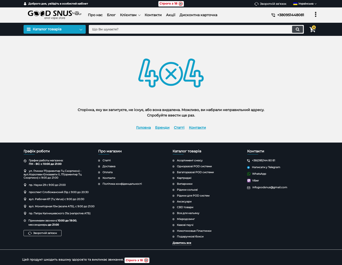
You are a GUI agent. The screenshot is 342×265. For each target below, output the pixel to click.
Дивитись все (182, 242)
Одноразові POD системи (194, 166)
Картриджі (184, 178)
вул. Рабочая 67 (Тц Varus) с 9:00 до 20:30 (54, 199)
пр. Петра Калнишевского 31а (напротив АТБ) (57, 213)
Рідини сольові (187, 189)
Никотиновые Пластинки (194, 230)
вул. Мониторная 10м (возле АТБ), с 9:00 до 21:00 (59, 206)
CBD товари (185, 207)
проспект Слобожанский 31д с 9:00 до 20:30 (56, 192)
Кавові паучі (185, 225)
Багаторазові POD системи (195, 172)
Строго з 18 (171, 4)
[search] (194, 29)
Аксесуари (184, 201)
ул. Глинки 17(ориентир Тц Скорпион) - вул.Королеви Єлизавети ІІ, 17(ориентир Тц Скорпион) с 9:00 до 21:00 (53, 174)
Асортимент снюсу (190, 160)
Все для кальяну (188, 213)
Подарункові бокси (190, 236)
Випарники (184, 183)
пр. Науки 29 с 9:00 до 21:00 (45, 185)
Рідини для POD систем (193, 195)
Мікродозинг (186, 219)
